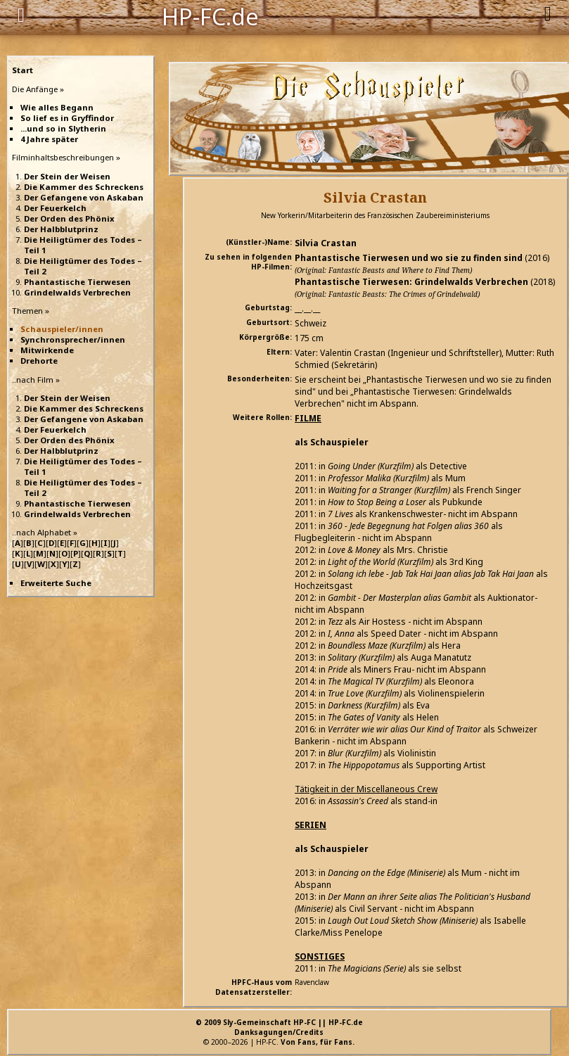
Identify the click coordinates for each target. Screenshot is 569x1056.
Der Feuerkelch (55, 208)
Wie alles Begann (57, 107)
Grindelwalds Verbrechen (77, 292)
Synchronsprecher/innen (72, 339)
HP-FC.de (210, 15)
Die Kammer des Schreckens (83, 187)
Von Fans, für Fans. (317, 1042)
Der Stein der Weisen (67, 176)
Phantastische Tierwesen (77, 281)
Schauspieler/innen (61, 329)
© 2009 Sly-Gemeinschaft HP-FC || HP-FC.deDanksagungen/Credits (279, 1027)
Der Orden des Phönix (69, 218)
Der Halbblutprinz (61, 229)
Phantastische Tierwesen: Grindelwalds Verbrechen (411, 282)
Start (22, 70)
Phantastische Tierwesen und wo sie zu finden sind (409, 258)
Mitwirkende (47, 350)
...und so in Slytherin (63, 128)
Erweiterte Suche (55, 583)
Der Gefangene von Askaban (83, 197)
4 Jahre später (49, 139)
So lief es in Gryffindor (67, 118)
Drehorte (39, 360)
